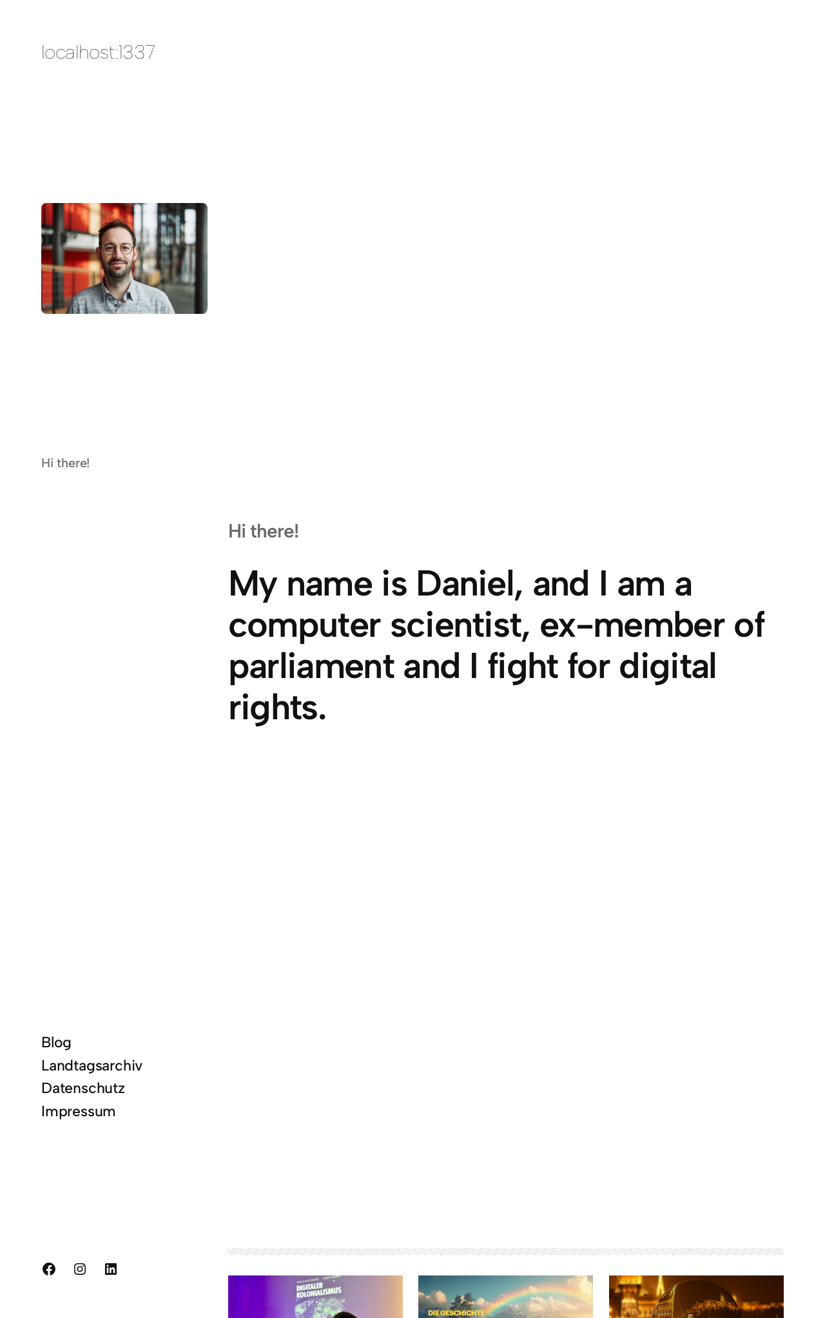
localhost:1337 (98, 52)
